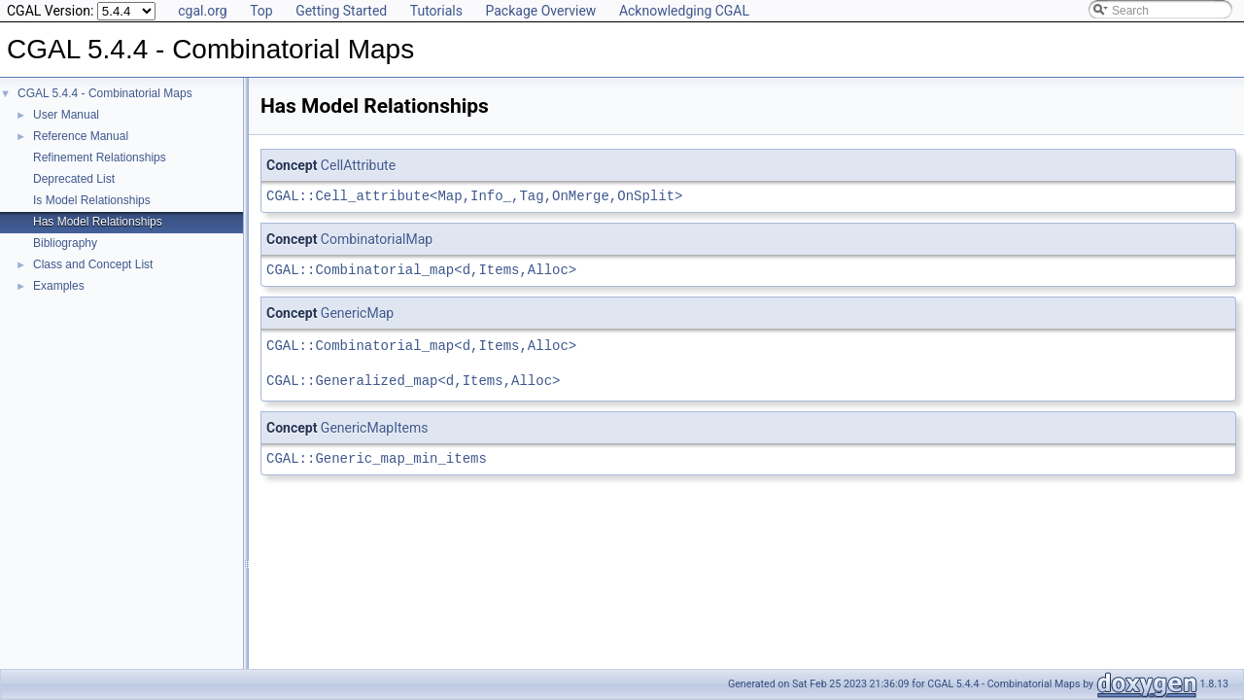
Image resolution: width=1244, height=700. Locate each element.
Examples (59, 286)
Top (261, 10)
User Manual (66, 115)
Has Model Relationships (97, 221)
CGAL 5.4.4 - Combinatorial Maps (104, 93)
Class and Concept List (93, 264)
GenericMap (357, 313)
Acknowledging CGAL (684, 10)
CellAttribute (358, 165)
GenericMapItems (375, 428)
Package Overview (540, 10)
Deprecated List (74, 179)
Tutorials (436, 10)
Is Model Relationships (92, 200)
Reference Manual (80, 136)
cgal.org (202, 10)
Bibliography (65, 243)
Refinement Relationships (99, 157)
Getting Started (341, 10)
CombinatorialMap (376, 239)
